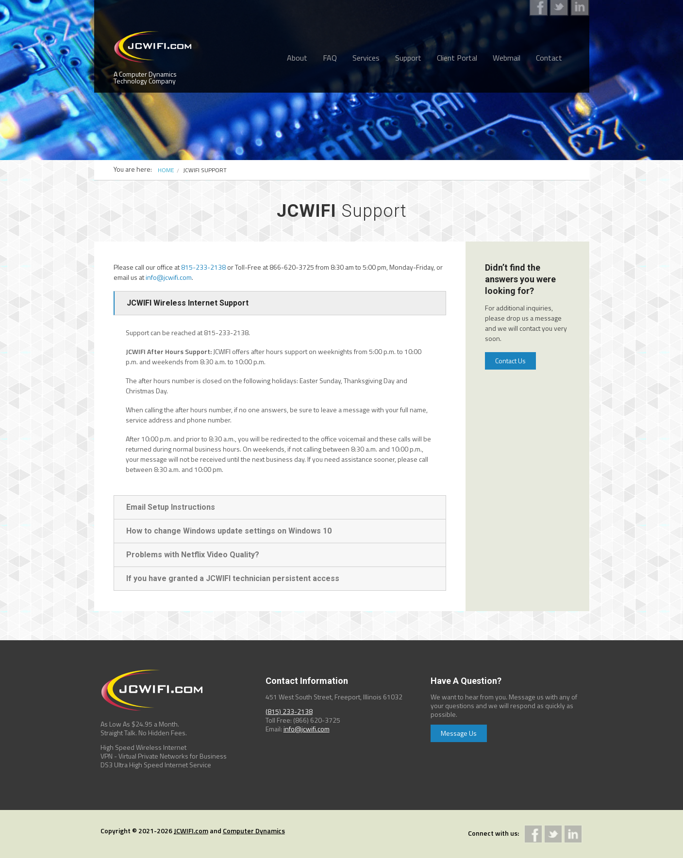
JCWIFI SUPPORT (205, 170)
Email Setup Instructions (170, 507)
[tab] (280, 303)
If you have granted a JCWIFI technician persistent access (232, 578)
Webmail (506, 58)
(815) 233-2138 (289, 711)
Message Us (459, 733)
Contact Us (510, 361)
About (297, 58)
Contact (549, 58)
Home (166, 170)
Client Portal (457, 58)
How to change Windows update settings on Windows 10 (229, 530)
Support (408, 58)
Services (366, 58)
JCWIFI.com (191, 831)
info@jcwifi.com (169, 277)
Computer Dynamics (254, 831)
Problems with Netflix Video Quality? (192, 554)
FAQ (330, 58)
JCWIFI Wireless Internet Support (188, 303)
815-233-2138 (203, 267)
